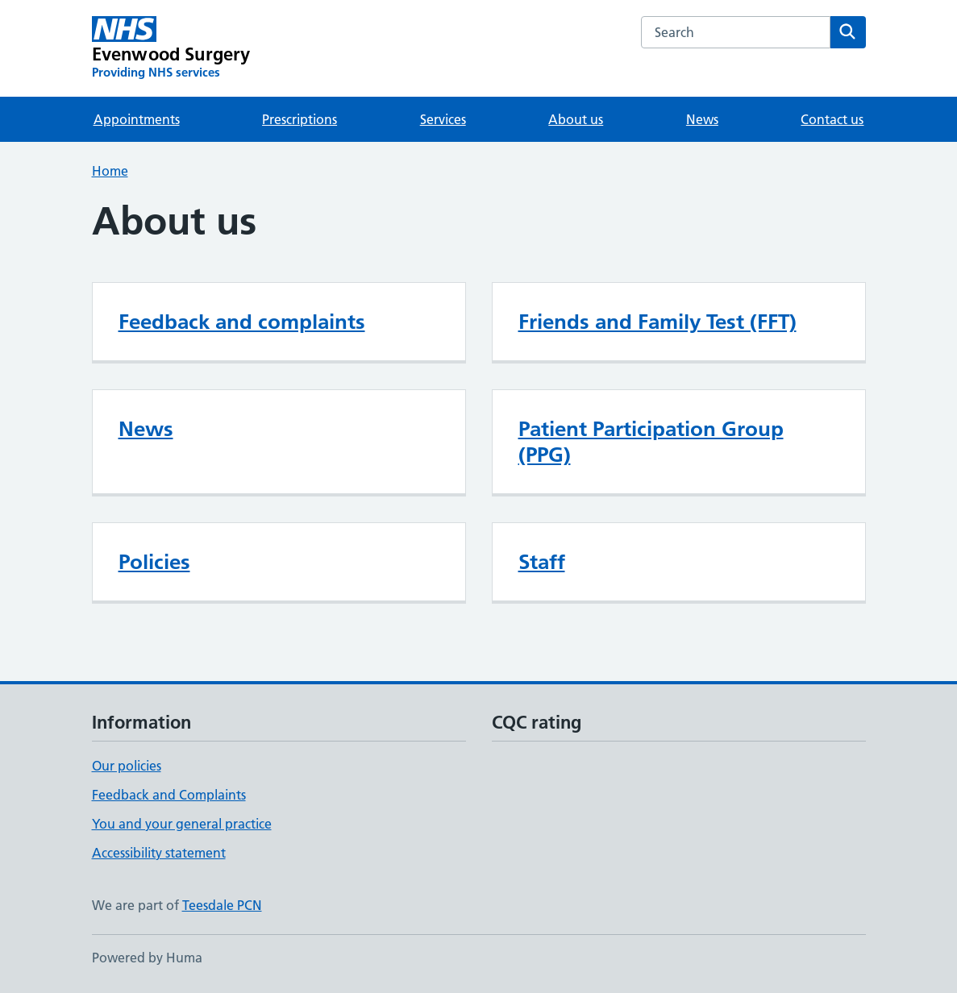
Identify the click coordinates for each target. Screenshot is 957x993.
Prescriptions (299, 119)
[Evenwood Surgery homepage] (171, 48)
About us (575, 119)
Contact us (832, 119)
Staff (541, 562)
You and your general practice (182, 824)
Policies (154, 562)
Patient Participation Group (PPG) (651, 441)
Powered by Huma (147, 957)
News (702, 119)
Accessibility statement (159, 853)
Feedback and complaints (242, 321)
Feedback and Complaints (169, 795)
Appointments (137, 119)
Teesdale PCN (222, 905)
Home (110, 171)
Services (443, 119)
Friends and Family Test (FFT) (657, 321)
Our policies (126, 766)
